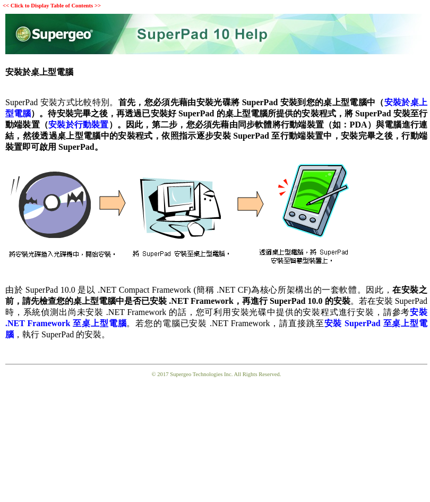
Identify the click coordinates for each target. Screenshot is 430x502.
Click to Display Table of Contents (52, 5)
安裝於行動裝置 (78, 124)
